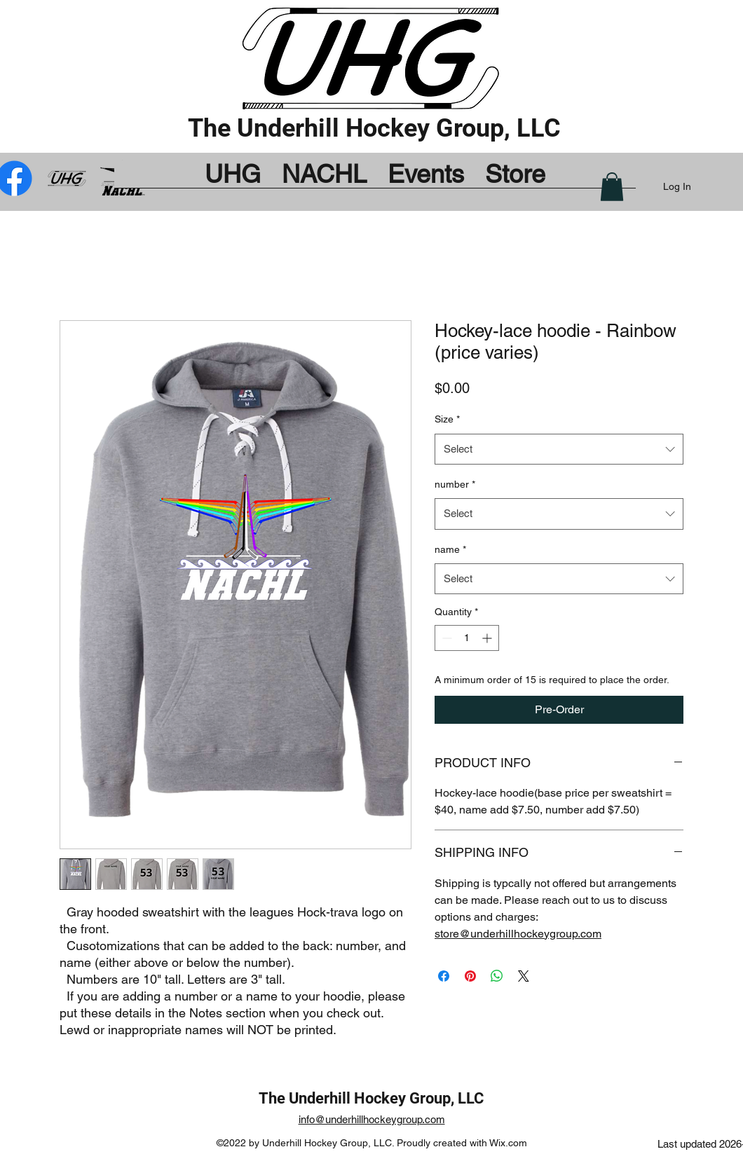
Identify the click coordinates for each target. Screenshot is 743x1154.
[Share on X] (523, 976)
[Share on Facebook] (443, 976)
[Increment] (488, 638)
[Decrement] (445, 638)
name (450, 549)
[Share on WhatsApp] (497, 976)
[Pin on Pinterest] (470, 976)
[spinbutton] (466, 638)
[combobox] (559, 449)
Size (447, 419)
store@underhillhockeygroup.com (518, 933)
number (455, 484)
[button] (612, 186)
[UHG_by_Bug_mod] (68, 178)
